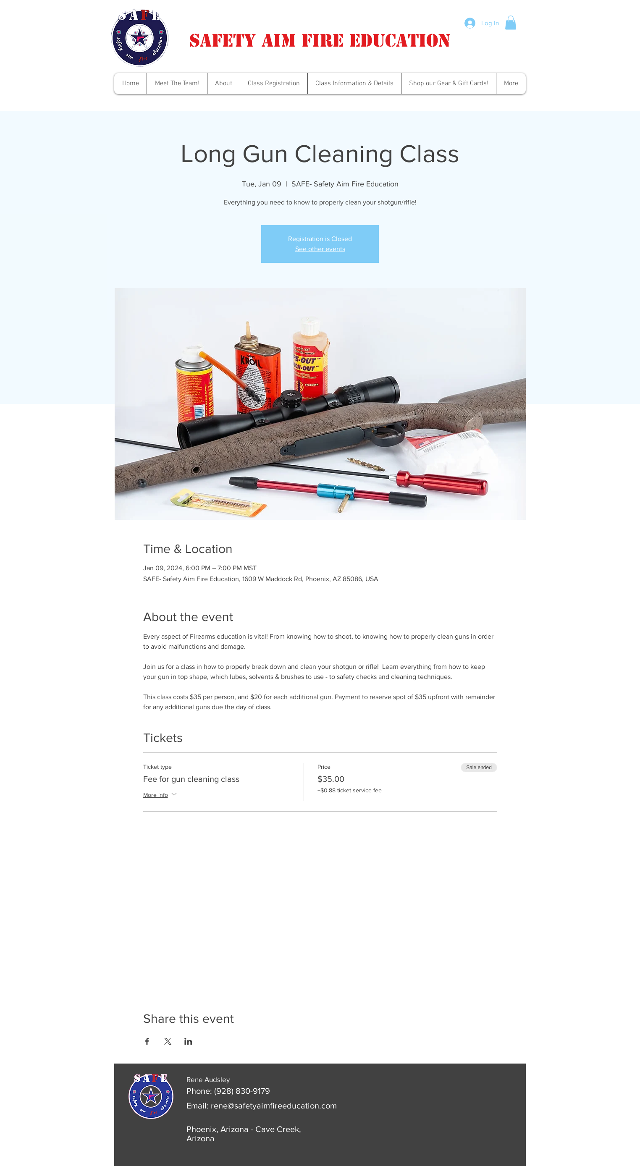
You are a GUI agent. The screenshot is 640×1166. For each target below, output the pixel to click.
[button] (511, 22)
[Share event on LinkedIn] (188, 1041)
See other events (320, 248)
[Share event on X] (168, 1041)
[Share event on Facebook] (147, 1041)
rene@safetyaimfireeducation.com (274, 1105)
